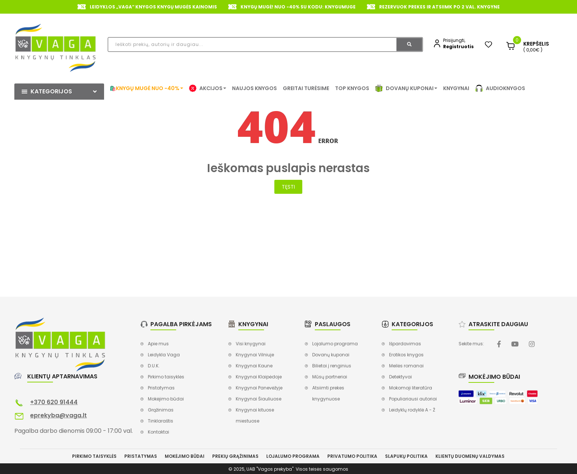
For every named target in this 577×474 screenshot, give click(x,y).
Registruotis (458, 46)
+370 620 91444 (54, 402)
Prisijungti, (454, 40)
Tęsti (288, 186)
